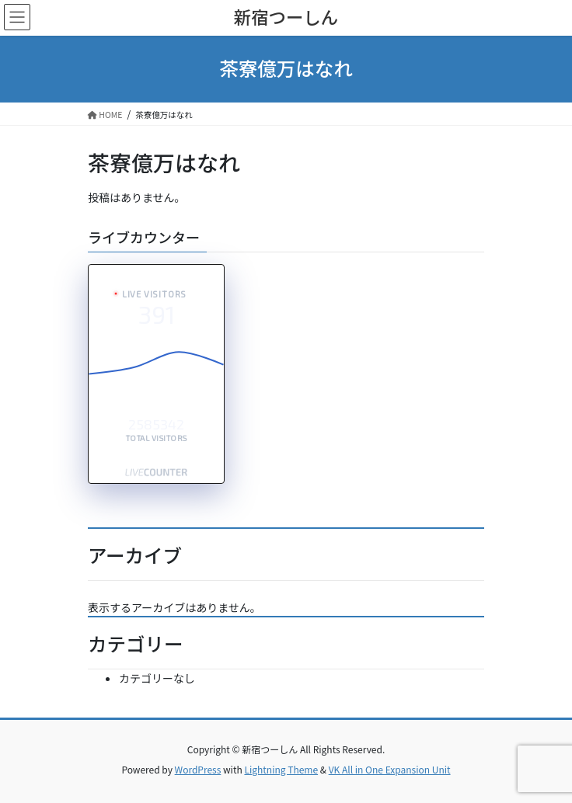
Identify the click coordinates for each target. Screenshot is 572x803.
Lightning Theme (281, 769)
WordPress (198, 769)
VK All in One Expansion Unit (390, 769)
